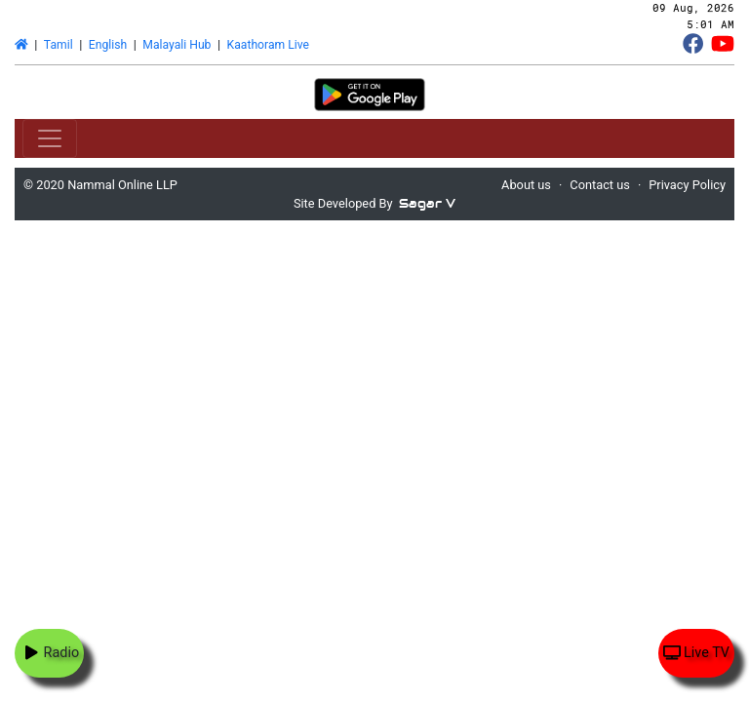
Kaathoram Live (268, 45)
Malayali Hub (176, 45)
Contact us (600, 184)
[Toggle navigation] (49, 138)
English (108, 45)
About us (526, 184)
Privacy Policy (687, 184)
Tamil (58, 45)
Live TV (696, 652)
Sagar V (427, 203)
